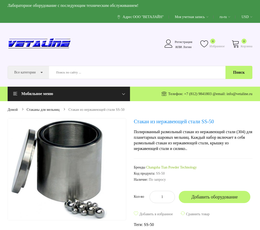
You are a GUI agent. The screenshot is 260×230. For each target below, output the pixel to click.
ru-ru (225, 17)
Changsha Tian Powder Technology (171, 167)
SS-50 (149, 224)
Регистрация (183, 42)
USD (246, 17)
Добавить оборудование (214, 197)
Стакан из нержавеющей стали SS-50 (96, 110)
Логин (187, 47)
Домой (13, 110)
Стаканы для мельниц (43, 110)
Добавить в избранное (156, 214)
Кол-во (139, 196)
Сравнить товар (198, 214)
